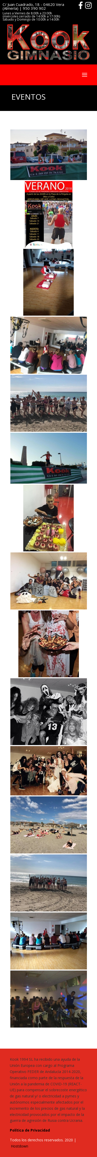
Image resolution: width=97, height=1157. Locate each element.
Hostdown (19, 1146)
